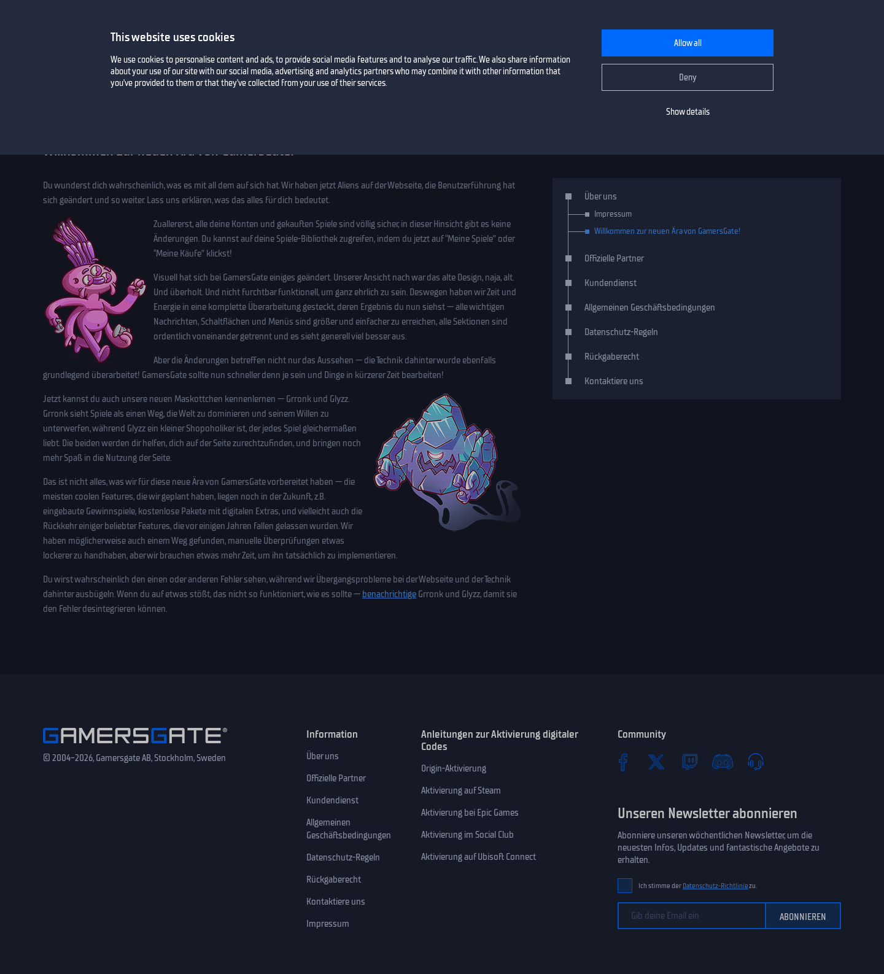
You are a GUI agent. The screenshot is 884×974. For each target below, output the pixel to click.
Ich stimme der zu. (697, 886)
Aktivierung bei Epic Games (470, 812)
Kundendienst (610, 283)
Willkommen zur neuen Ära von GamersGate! (667, 231)
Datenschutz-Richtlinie (715, 886)
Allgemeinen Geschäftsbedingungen (649, 307)
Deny (688, 77)
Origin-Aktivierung (453, 768)
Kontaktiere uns (613, 381)
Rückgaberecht (611, 356)
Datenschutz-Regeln (621, 332)
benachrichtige (389, 594)
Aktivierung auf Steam (461, 790)
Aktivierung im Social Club (467, 835)
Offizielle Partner (614, 258)
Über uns (600, 196)
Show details (688, 112)
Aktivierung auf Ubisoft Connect (478, 857)
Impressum (613, 214)
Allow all (688, 43)
